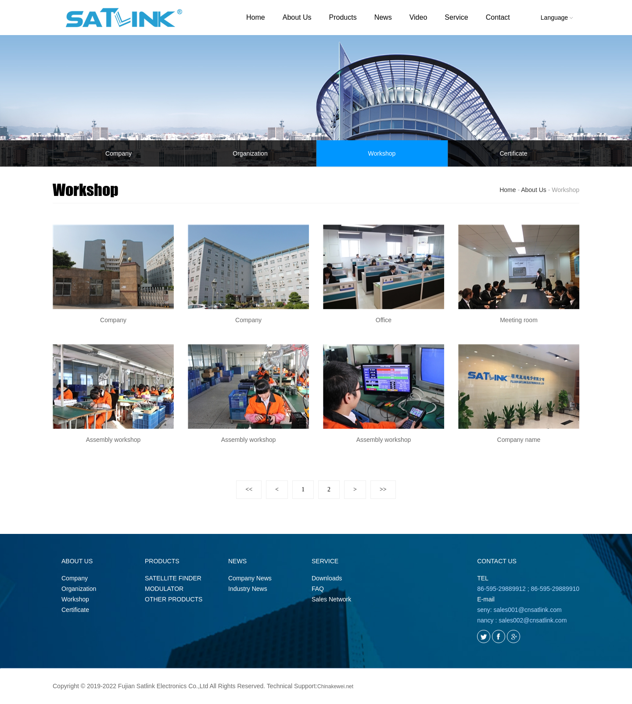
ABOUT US (77, 561)
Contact (498, 17)
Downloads (327, 578)
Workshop (382, 153)
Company (118, 153)
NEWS (237, 561)
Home (255, 17)
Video (418, 17)
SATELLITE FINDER (173, 578)
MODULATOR (164, 588)
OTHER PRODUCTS (173, 599)
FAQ (318, 588)
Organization (250, 153)
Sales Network (331, 599)
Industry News (247, 588)
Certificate (513, 153)
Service (456, 17)
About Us (297, 17)
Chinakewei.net (335, 686)
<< (248, 489)
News (383, 17)
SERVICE (325, 561)
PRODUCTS (162, 561)
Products (343, 17)
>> (383, 489)
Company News (250, 578)
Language (557, 17)
